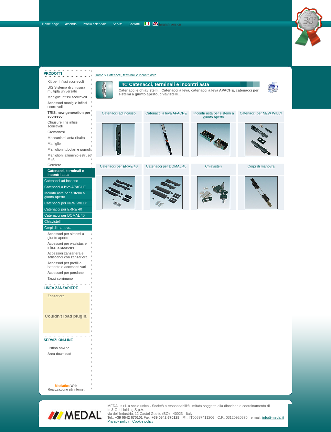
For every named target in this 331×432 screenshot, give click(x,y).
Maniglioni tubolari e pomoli (69, 149)
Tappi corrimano (60, 278)
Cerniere (54, 165)
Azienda (71, 24)
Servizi (118, 24)
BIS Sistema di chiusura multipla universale (66, 89)
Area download (59, 354)
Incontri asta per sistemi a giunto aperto (64, 195)
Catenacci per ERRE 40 (63, 209)
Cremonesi (56, 132)
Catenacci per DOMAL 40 (64, 215)
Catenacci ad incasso (61, 181)
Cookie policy (142, 421)
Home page (51, 24)
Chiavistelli (52, 221)
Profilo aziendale (95, 24)
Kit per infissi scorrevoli (66, 81)
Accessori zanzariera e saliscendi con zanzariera (68, 255)
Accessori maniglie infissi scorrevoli (67, 105)
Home (99, 75)
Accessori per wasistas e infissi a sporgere (67, 245)
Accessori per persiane (66, 273)
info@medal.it (273, 417)
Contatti (133, 24)
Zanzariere (56, 296)
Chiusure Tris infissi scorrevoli (63, 124)
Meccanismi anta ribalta (66, 138)
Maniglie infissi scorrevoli (67, 97)
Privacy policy (118, 421)
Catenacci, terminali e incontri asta (66, 173)
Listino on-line (58, 348)
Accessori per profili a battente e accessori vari (67, 265)
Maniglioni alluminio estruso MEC (69, 157)
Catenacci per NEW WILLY (65, 203)
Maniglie (54, 144)
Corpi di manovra (57, 228)
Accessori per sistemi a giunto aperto (66, 236)
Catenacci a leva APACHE (65, 187)
